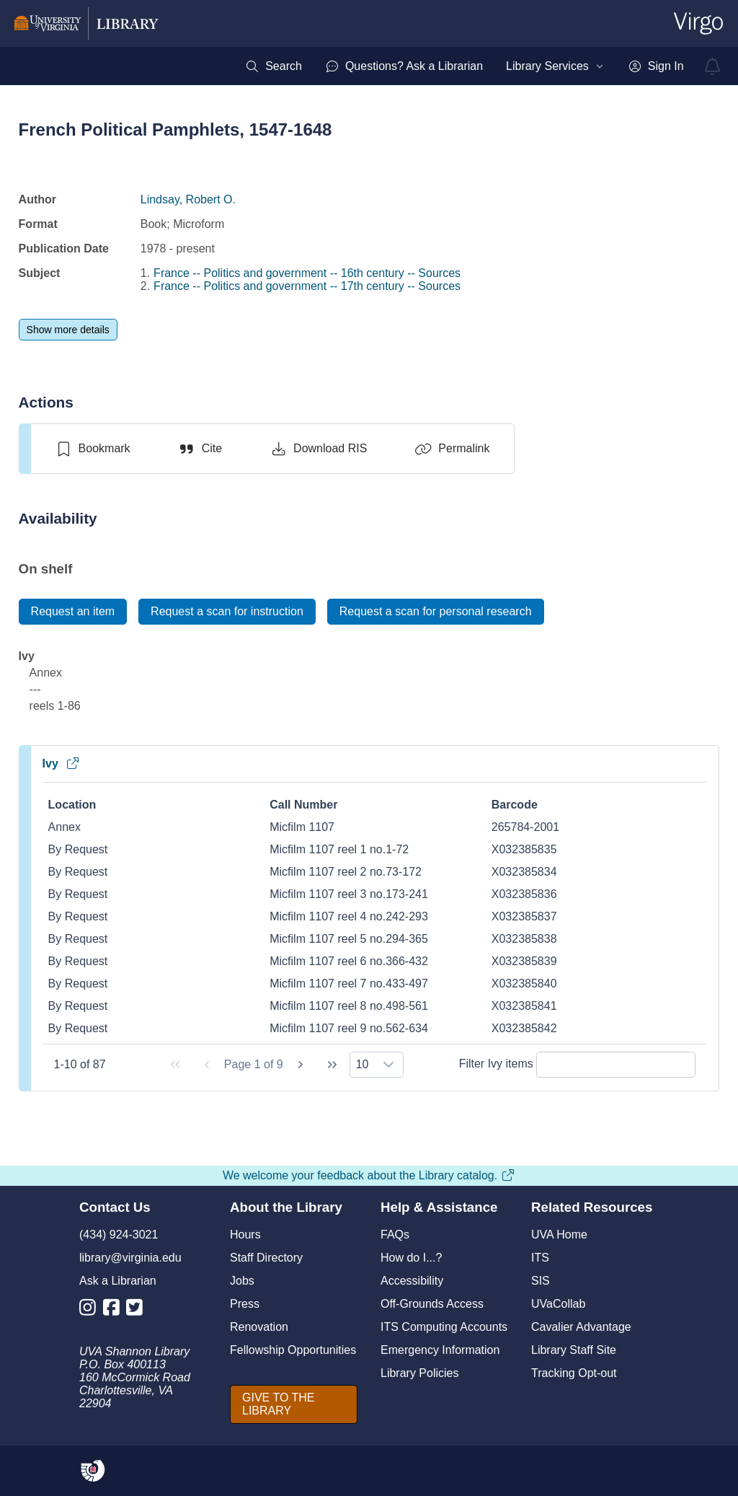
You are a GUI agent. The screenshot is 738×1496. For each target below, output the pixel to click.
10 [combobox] (362, 1064)
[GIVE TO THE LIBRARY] (293, 1404)
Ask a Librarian (117, 1281)
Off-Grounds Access (432, 1304)
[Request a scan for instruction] (227, 612)
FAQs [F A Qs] (395, 1234)
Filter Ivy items (577, 1063)
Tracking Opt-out (574, 1373)
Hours (245, 1234)
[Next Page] (300, 1064)
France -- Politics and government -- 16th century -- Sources (307, 273)
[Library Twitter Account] (138, 1310)
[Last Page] (332, 1064)
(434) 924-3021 (118, 1234)
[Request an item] (73, 612)
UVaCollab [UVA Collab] (558, 1304)
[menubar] (464, 66)
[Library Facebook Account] (115, 1310)
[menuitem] (273, 66)
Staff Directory (266, 1257)
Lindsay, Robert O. (188, 199)
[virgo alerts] (712, 66)
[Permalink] (452, 449)
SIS (540, 1281)
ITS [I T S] (540, 1257)
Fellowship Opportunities (293, 1350)
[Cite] (200, 449)
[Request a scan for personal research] (435, 612)
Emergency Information (440, 1350)
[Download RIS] (318, 449)
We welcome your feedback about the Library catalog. (369, 1175)
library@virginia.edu (130, 1257)
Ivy (61, 763)
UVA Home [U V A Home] (559, 1234)
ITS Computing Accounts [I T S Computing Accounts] (444, 1327)
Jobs (242, 1281)
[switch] (93, 449)
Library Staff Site (573, 1350)
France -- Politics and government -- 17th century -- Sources (307, 286)
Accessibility (412, 1281)
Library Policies (419, 1373)
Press (244, 1304)
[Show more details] (68, 329)
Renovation (259, 1327)
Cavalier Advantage (581, 1327)
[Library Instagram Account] (91, 1310)
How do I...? (411, 1257)
